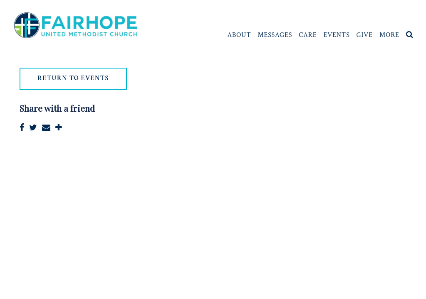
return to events (73, 79)
